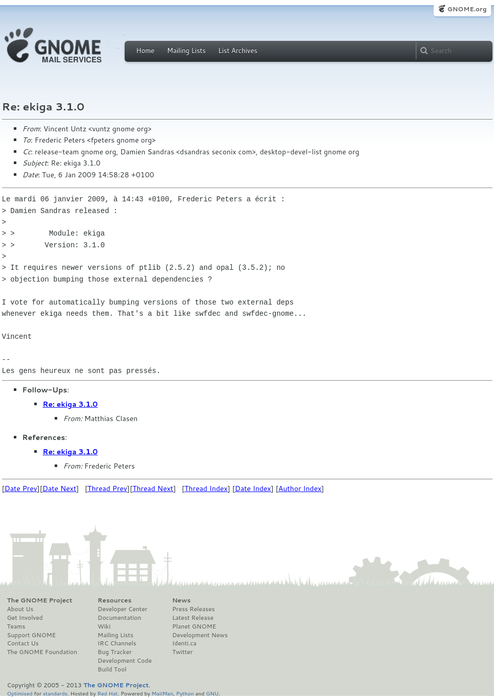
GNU (212, 693)
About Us (20, 609)
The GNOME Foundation (42, 652)
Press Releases (193, 609)
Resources (114, 600)
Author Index (299, 488)
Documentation (119, 618)
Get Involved (25, 618)
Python (185, 693)
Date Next (59, 488)
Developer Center (122, 609)
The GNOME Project (40, 600)
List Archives (237, 50)
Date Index (253, 488)
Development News (200, 635)
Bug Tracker (115, 652)
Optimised (20, 693)
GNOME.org (466, 9)
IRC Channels (117, 643)
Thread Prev (107, 488)
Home (145, 50)
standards (55, 693)
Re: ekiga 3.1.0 (70, 404)
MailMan (162, 693)
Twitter (182, 652)
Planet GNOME (194, 626)
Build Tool (112, 669)
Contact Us (23, 643)
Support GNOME (31, 635)
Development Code (125, 661)
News (181, 600)
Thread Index (206, 488)
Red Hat (107, 693)
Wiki (104, 626)
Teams (16, 626)
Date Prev (21, 488)
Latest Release (193, 618)
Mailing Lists (186, 50)
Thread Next (152, 488)
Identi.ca (184, 643)
